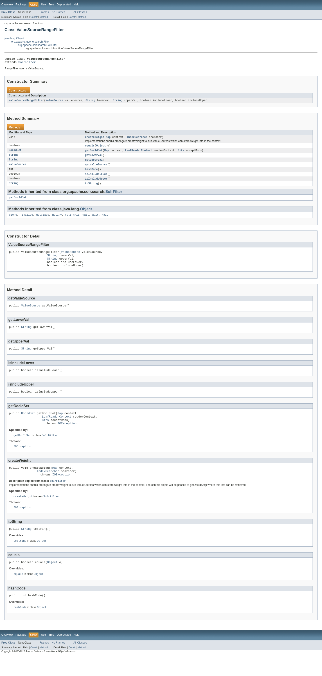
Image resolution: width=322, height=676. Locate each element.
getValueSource (96, 167)
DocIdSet (15, 153)
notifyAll (72, 220)
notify (57, 220)
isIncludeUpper (96, 182)
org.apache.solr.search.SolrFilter (37, 45)
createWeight (94, 139)
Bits (181, 153)
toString (91, 187)
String (90, 102)
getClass (42, 220)
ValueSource (54, 102)
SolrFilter (27, 63)
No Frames (58, 12)
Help (76, 4)
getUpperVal (94, 162)
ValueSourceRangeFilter (26, 102)
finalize (26, 220)
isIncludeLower (96, 177)
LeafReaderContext (138, 153)
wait (86, 220)
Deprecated (64, 4)
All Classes (80, 12)
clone (13, 220)
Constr (34, 17)
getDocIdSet (94, 153)
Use (43, 4)
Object (101, 148)
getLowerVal (94, 158)
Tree (51, 4)
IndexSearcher (137, 139)
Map (108, 139)
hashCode (91, 172)
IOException (67, 438)
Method (44, 17)
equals (90, 148)
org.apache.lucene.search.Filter (30, 41)
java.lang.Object (14, 38)
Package (21, 4)
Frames (44, 12)
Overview (7, 4)
